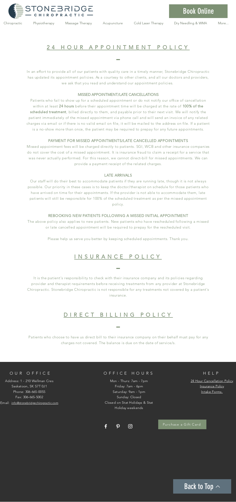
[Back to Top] (202, 486)
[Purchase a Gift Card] (182, 424)
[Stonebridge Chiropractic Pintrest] (118, 426)
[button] (198, 11)
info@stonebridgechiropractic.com (34, 403)
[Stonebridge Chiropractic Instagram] (130, 426)
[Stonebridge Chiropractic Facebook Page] (106, 426)
